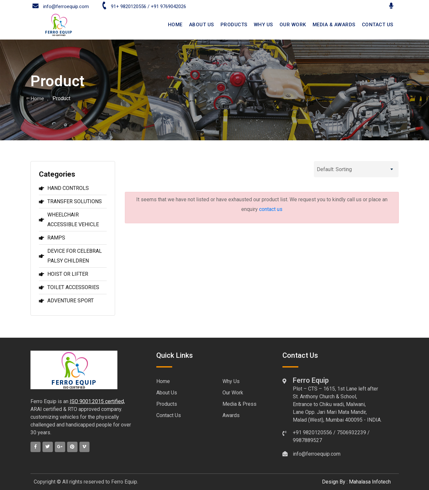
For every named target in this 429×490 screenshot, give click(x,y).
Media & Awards (334, 25)
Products (233, 25)
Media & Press (239, 404)
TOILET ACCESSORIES (69, 287)
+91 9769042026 (168, 6)
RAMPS (52, 238)
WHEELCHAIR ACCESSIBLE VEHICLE (69, 220)
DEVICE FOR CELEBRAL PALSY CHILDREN (70, 256)
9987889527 (307, 440)
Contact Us (168, 415)
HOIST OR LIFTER (63, 274)
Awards (231, 415)
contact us (270, 209)
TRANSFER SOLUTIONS (70, 201)
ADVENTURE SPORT (66, 301)
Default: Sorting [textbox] (334, 169)
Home (37, 98)
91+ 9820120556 (123, 6)
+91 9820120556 (312, 432)
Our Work (293, 25)
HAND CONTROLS (64, 188)
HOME (175, 25)
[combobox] (356, 169)
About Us (166, 393)
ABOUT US (201, 25)
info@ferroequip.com (60, 6)
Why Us (263, 25)
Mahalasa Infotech (370, 482)
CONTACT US (377, 25)
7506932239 (351, 432)
